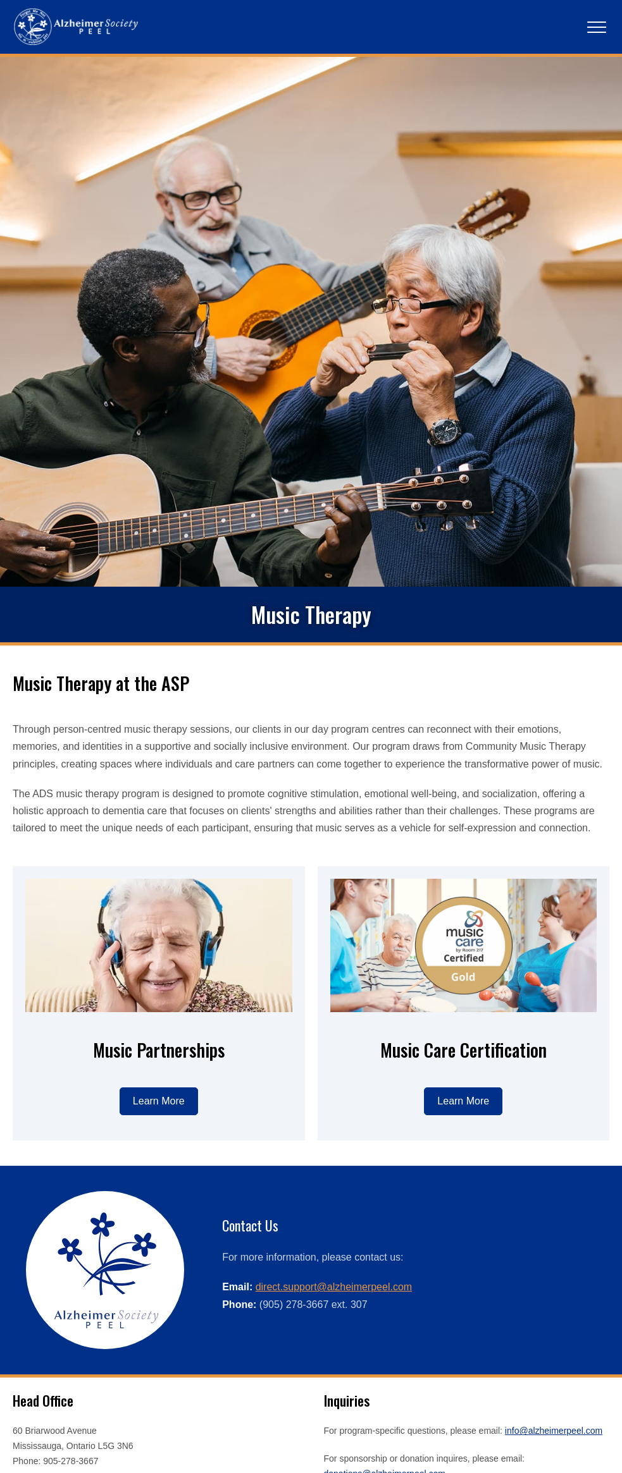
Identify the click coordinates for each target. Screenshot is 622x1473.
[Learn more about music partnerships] (159, 1235)
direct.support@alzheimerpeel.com (334, 1420)
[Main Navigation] (596, 27)
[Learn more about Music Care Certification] (463, 1235)
